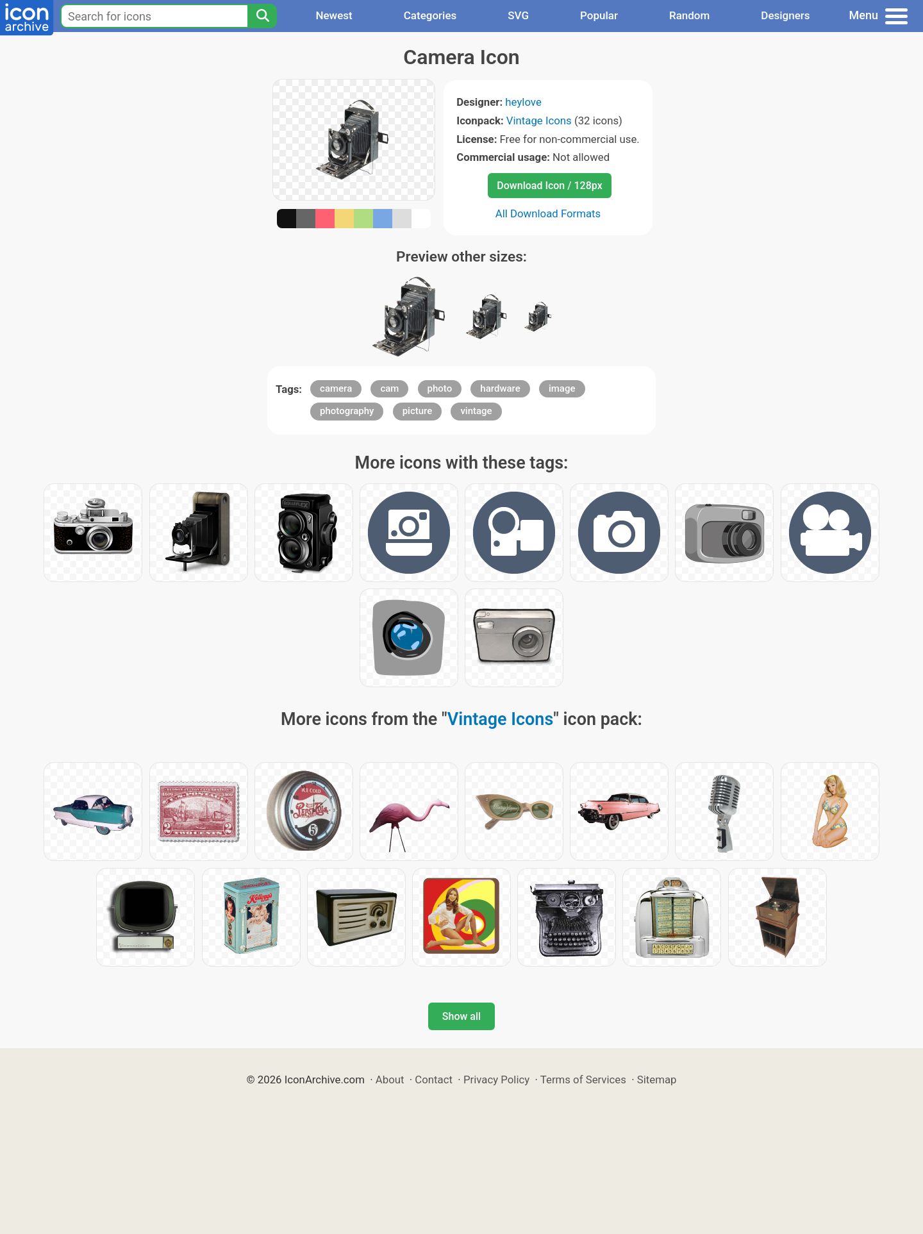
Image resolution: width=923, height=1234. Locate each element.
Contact (434, 1079)
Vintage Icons (539, 120)
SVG (518, 15)
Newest (333, 15)
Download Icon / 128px (549, 185)
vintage (476, 411)
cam (389, 388)
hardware (500, 388)
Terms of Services (583, 1079)
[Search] (262, 16)
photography (347, 411)
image (562, 388)
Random (689, 15)
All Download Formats (548, 213)
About (390, 1079)
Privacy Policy (496, 1079)
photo (440, 388)
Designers (785, 15)
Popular (599, 15)
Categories (430, 15)
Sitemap (657, 1079)
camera (336, 388)
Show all (461, 1016)
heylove (523, 102)
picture (418, 411)
